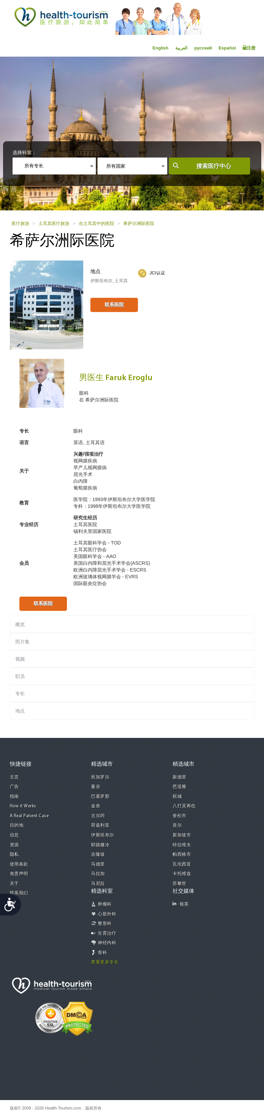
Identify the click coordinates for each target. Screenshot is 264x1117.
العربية (181, 47)
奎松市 (180, 816)
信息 (14, 835)
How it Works (23, 806)
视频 (20, 659)
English (161, 47)
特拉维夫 (182, 845)
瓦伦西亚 (182, 864)
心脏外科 (107, 914)
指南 (14, 796)
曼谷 (95, 787)
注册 (249, 47)
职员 (20, 676)
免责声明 (19, 874)
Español (227, 47)
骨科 (102, 953)
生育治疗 (107, 933)
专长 (20, 693)
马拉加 (98, 874)
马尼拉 (98, 884)
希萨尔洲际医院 (138, 223)
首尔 (177, 825)
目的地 (17, 825)
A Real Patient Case (29, 816)
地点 (20, 710)
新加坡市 (182, 835)
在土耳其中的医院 (96, 223)
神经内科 (107, 943)
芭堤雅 (180, 787)
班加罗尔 (100, 777)
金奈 (95, 806)
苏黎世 (180, 884)
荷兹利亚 (100, 825)
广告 (14, 787)
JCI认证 (157, 272)
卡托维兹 (182, 874)
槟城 (177, 796)
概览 (20, 624)
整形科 (105, 924)
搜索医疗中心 (213, 166)
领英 (181, 904)
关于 (14, 884)
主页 (14, 777)
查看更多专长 (105, 962)
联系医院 (114, 304)
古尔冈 (98, 816)
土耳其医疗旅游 (53, 223)
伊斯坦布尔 (102, 835)
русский (203, 47)
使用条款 (19, 864)
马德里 (98, 864)
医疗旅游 (20, 223)
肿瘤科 (105, 904)
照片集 (22, 641)
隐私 (14, 854)
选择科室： (24, 152)
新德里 (180, 777)
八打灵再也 (184, 806)
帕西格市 (182, 854)
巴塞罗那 (100, 796)
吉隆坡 (98, 854)
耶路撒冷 (100, 845)
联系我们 (19, 893)
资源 (14, 845)
